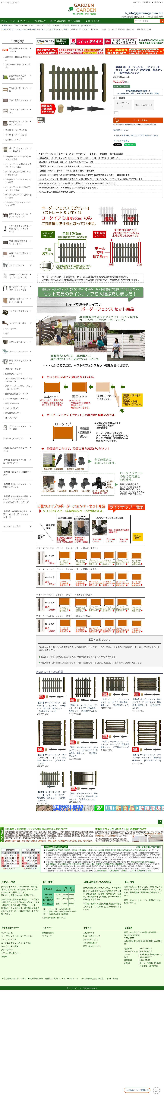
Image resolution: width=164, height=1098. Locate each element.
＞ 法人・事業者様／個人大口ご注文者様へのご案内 (135, 135)
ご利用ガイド (158, 2)
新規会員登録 (48, 933)
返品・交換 (129, 882)
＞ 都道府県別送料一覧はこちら (53, 918)
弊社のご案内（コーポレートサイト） (63, 979)
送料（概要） (48, 882)
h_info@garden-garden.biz (144, 13)
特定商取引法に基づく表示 (15, 979)
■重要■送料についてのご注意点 (97, 882)
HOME (4, 25)
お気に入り (40, 21)
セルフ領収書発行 (90, 943)
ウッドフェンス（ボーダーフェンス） (17, 936)
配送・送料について (91, 936)
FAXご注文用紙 (58, 21)
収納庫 (4, 956)
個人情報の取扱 (37, 979)
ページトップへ (160, 822)
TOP (156, 1090)
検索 (162, 21)
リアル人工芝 (7, 933)
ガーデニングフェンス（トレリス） (16, 943)
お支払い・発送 (8, 882)
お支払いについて (90, 939)
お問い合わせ (113, 979)
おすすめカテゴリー (10, 928)
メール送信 (74, 21)
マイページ (23, 21)
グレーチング (7, 950)
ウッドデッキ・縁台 (9, 946)
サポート (87, 928)
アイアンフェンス (8, 939)
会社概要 (128, 928)
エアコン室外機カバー (10, 953)
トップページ (8, 21)
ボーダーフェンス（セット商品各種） (22, 29)
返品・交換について (91, 946)
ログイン (137, 2)
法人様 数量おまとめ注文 (93, 979)
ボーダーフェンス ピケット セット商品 (52, 29)
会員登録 (147, 2)
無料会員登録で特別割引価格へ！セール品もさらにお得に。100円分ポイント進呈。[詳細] (138, 92)
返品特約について (121, 130)
